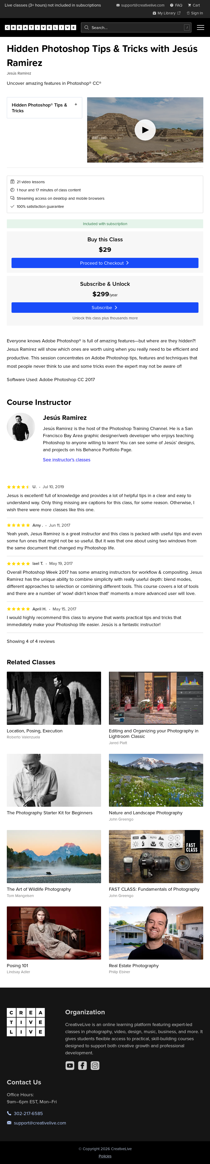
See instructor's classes (66, 459)
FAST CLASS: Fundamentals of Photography (154, 889)
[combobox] (136, 27)
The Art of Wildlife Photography (39, 889)
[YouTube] (70, 1065)
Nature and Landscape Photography (146, 812)
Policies (105, 1156)
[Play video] (145, 130)
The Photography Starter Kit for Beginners (49, 812)
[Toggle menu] (200, 27)
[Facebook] (82, 1065)
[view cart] (195, 5)
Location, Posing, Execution (35, 730)
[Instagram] (95, 1065)
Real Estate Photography (134, 965)
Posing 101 (17, 965)
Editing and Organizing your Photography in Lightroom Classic (153, 733)
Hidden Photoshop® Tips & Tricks (39, 108)
